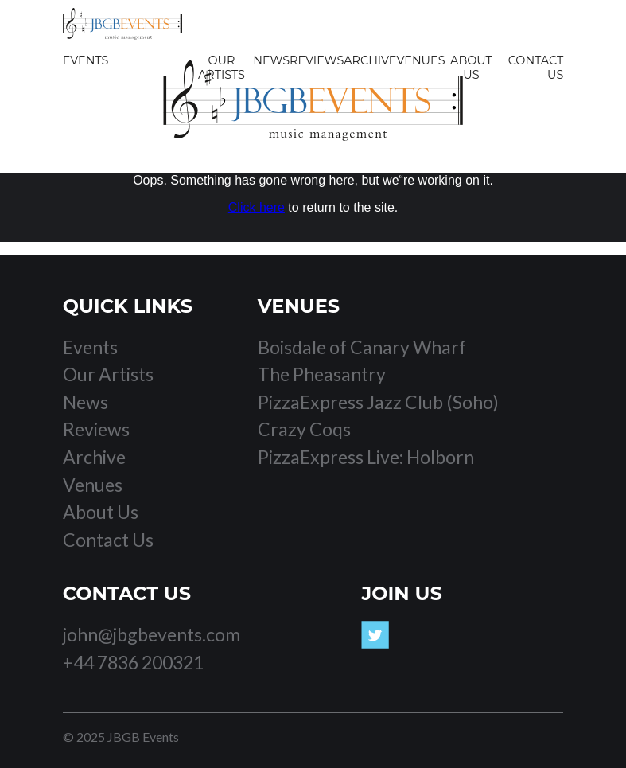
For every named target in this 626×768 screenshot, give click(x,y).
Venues (420, 60)
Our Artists (221, 67)
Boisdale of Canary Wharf (362, 347)
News (271, 60)
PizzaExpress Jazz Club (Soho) (378, 402)
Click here (256, 207)
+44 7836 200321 (133, 662)
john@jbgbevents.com (151, 634)
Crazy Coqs (304, 429)
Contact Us (108, 539)
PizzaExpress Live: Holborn (366, 457)
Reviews (317, 60)
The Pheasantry (322, 374)
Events (86, 60)
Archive (370, 60)
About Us (471, 67)
